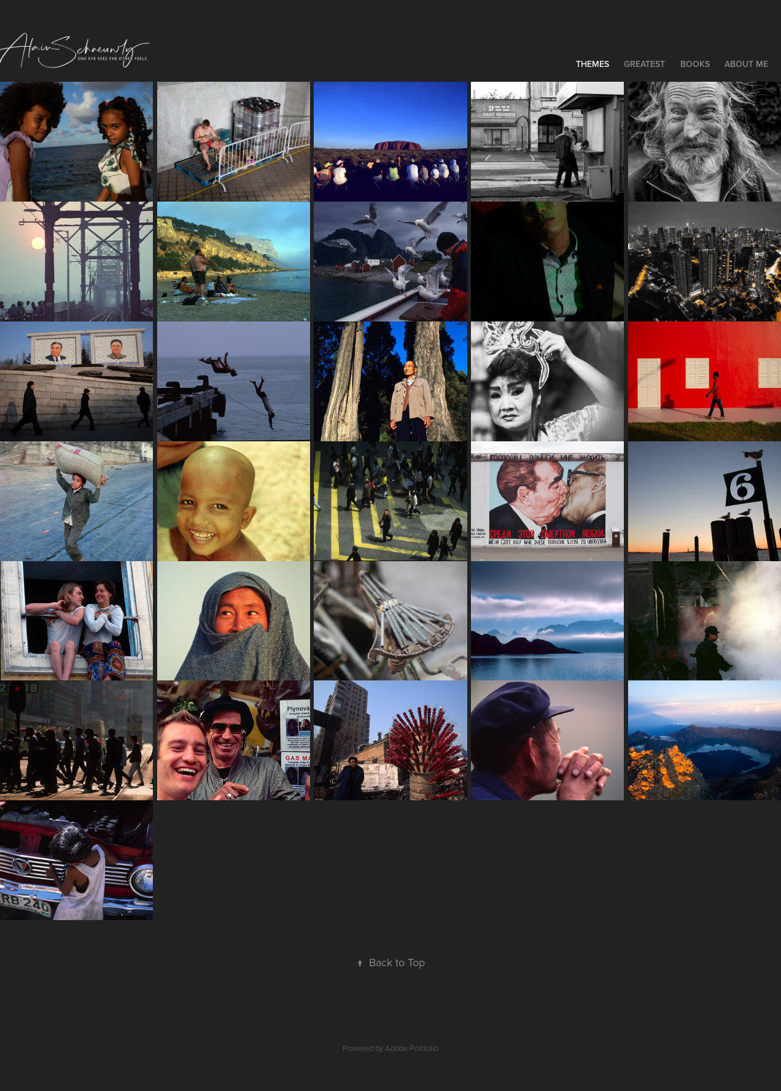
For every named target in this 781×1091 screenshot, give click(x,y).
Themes (592, 64)
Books (695, 64)
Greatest (644, 64)
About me (746, 64)
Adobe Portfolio (411, 1048)
